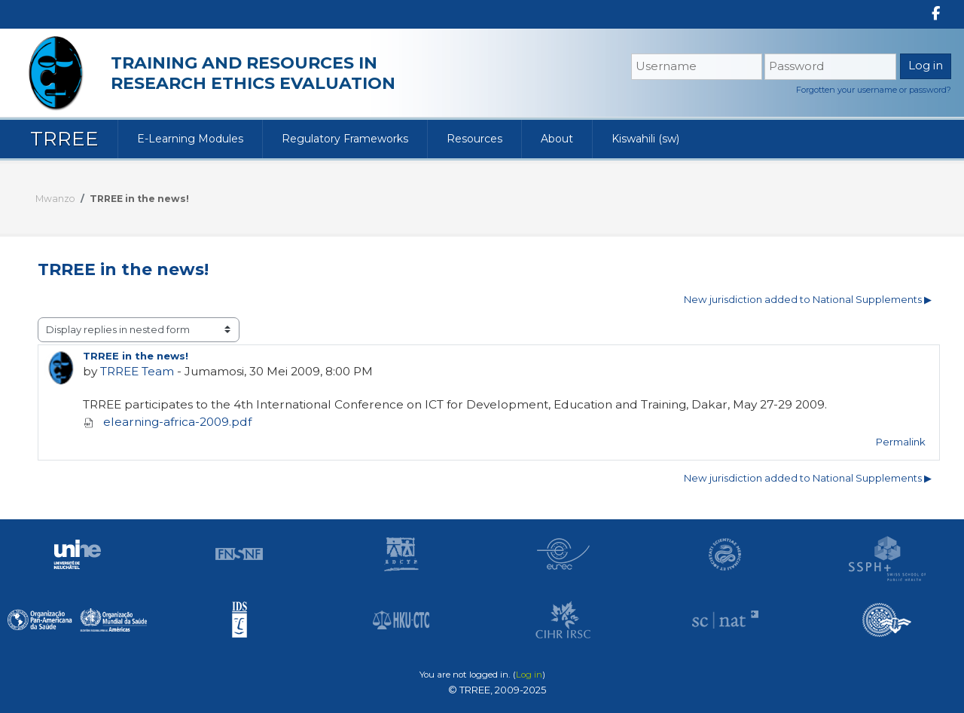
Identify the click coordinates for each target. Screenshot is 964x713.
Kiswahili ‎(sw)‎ (645, 138)
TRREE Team (137, 371)
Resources (474, 138)
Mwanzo (55, 198)
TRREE (64, 139)
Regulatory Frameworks (345, 138)
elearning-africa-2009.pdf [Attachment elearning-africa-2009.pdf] (167, 422)
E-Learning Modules (190, 138)
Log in (529, 674)
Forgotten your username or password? (873, 89)
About (557, 138)
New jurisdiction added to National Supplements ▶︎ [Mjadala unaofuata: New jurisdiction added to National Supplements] (808, 299)
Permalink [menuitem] (901, 442)
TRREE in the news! (139, 198)
